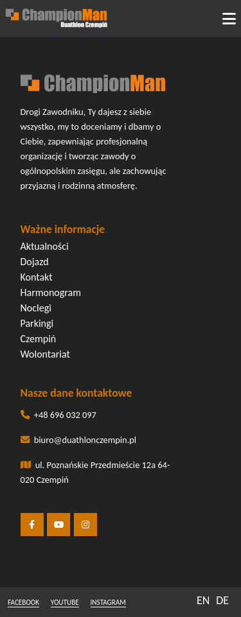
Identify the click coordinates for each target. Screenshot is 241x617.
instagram (108, 602)
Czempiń (39, 339)
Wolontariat (45, 354)
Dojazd (35, 262)
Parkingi (37, 323)
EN (203, 600)
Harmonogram (51, 292)
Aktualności (45, 246)
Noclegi (36, 308)
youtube (65, 602)
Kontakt (37, 277)
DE (222, 600)
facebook (23, 602)
